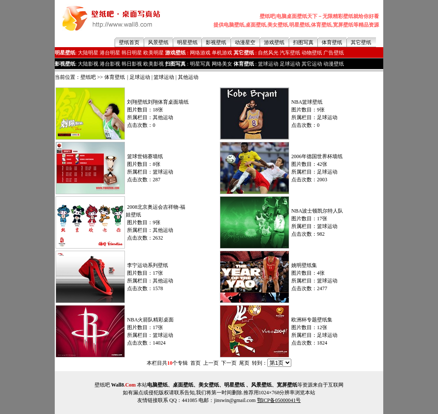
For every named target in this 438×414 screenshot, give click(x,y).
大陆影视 (88, 64)
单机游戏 (222, 53)
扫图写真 (303, 42)
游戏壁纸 (274, 42)
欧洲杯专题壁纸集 (311, 320)
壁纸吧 (88, 77)
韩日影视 (131, 64)
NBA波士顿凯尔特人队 (317, 211)
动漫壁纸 (333, 64)
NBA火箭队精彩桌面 (150, 320)
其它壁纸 (361, 42)
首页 (195, 363)
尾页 (244, 363)
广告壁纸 (333, 53)
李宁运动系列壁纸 (147, 265)
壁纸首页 (129, 42)
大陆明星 (88, 53)
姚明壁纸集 (304, 265)
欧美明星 (153, 53)
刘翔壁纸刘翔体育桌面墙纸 (158, 102)
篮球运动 (268, 64)
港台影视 (110, 64)
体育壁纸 (332, 42)
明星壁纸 (187, 42)
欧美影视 (153, 64)
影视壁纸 (216, 42)
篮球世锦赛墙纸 (145, 156)
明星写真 (200, 64)
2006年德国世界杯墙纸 (317, 156)
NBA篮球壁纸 (307, 102)
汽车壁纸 (290, 53)
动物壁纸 (312, 53)
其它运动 (312, 64)
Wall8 (123, 385)
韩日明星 (131, 53)
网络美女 (222, 64)
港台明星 (110, 53)
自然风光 (268, 53)
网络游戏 (200, 53)
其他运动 (188, 77)
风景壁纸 (158, 42)
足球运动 (290, 64)
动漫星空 (245, 42)
